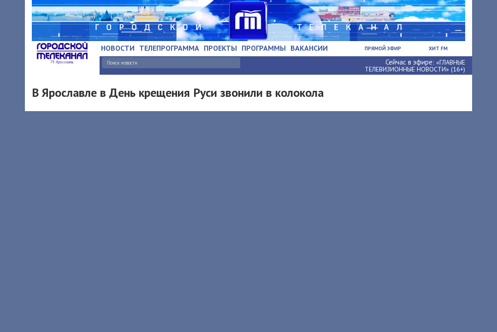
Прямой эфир (383, 48)
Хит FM (438, 48)
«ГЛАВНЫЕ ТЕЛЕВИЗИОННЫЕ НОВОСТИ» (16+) (415, 65)
